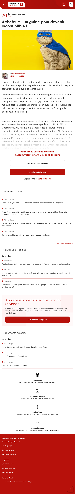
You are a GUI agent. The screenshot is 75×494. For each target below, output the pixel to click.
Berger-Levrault (10, 454)
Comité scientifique (8, 468)
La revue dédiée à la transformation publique (17, 482)
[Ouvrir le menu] (4, 4)
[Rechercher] (71, 4)
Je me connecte (44, 178)
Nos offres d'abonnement (37, 163)
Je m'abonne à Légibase (37, 320)
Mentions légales (7, 472)
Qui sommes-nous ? (8, 464)
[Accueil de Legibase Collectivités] (16, 4)
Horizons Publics (8, 478)
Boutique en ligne (8, 450)
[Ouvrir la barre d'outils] (70, 489)
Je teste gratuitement (37, 172)
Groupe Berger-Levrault (11, 442)
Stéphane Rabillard (18, 74)
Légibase (5, 460)
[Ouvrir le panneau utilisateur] (64, 4)
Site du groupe (7, 446)
